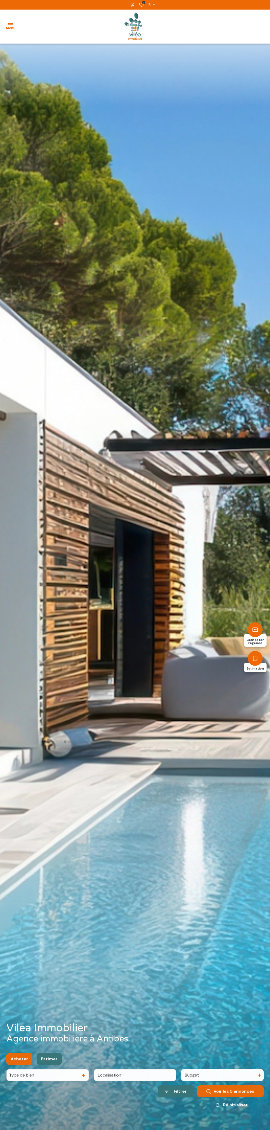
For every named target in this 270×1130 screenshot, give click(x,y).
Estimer (49, 1064)
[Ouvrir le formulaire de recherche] (175, 1097)
